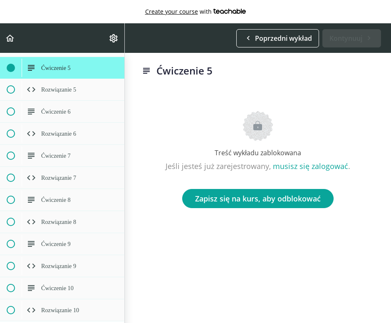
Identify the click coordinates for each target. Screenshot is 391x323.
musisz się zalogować (310, 166)
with (195, 11)
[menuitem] (114, 38)
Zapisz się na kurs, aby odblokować (258, 199)
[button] (10, 38)
